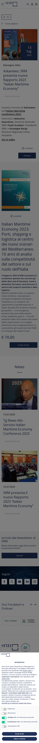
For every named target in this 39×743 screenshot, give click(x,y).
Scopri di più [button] (19, 734)
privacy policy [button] (27, 670)
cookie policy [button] (6, 679)
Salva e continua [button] (19, 739)
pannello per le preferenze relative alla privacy (16, 703)
